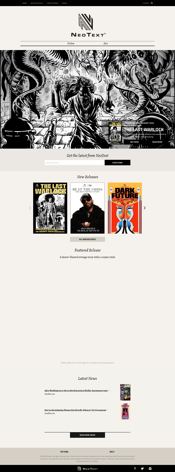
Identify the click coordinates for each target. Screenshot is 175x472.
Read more (157, 142)
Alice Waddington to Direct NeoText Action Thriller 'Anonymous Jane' (76, 390)
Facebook (135, 468)
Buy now (134, 142)
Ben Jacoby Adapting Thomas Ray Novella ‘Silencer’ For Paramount (75, 410)
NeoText (87, 25)
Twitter (142, 468)
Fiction (70, 43)
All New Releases (87, 239)
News (64, 3)
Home (24, 3)
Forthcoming (53, 3)
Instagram (150, 468)
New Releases (37, 3)
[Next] (144, 208)
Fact (106, 43)
